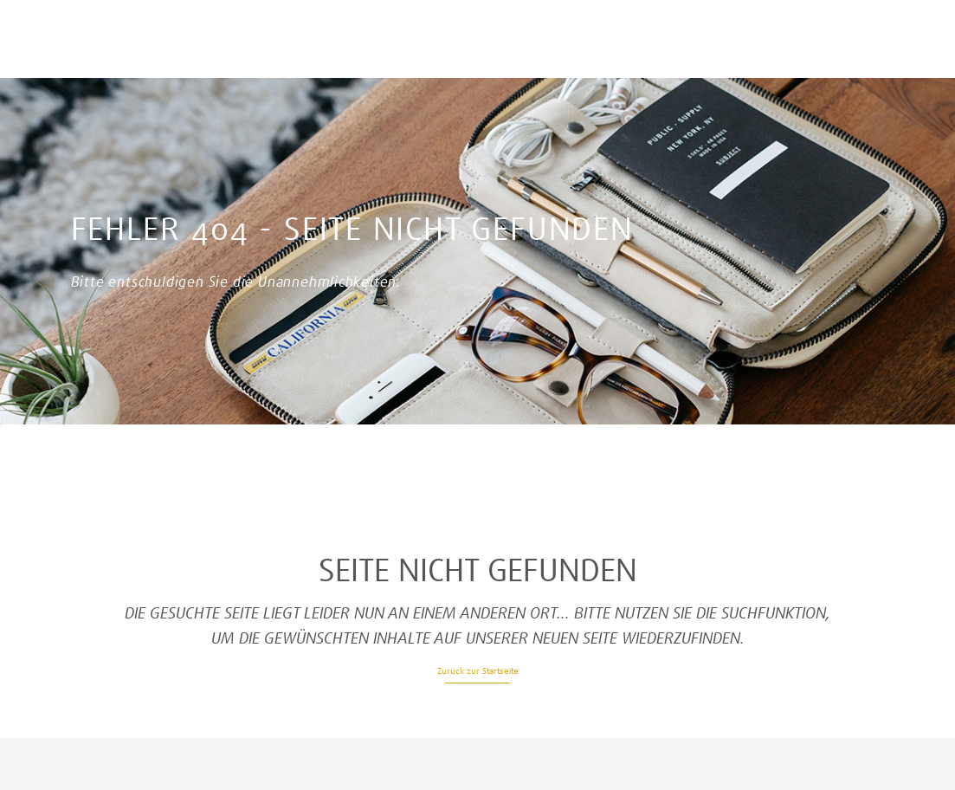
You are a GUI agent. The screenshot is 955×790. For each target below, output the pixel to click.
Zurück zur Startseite (478, 671)
